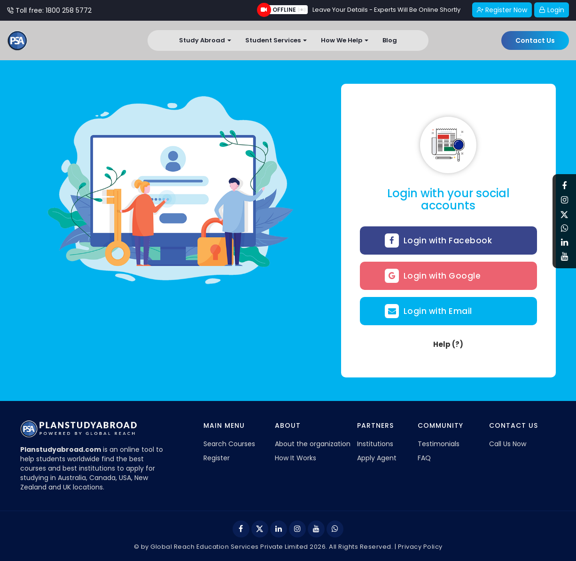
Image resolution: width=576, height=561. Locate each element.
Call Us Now (507, 444)
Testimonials (438, 444)
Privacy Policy (420, 546)
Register (216, 458)
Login (551, 10)
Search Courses (229, 444)
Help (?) (448, 344)
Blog (389, 40)
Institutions (375, 444)
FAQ (424, 458)
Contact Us (535, 40)
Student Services (276, 40)
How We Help (344, 40)
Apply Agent (377, 458)
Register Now (502, 10)
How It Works (295, 458)
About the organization (312, 444)
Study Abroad (205, 40)
